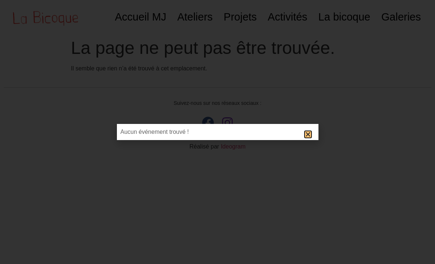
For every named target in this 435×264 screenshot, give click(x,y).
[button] (308, 134)
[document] (217, 132)
